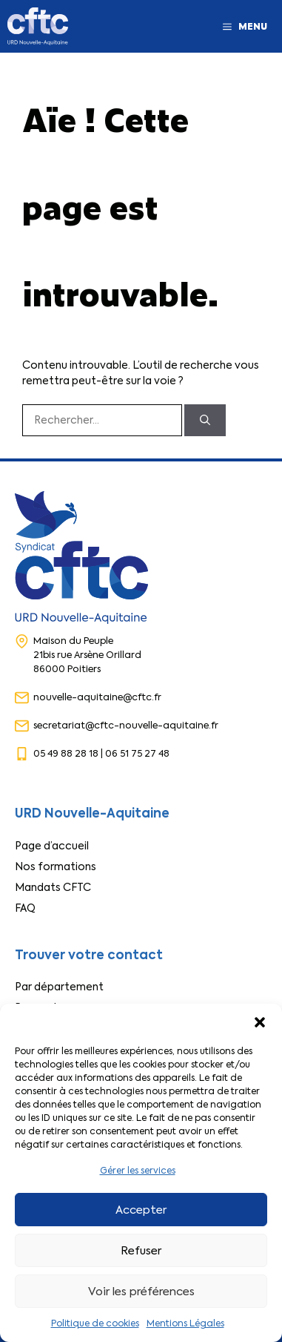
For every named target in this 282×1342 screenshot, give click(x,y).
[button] (259, 1022)
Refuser (141, 1250)
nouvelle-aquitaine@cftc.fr (97, 697)
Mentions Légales (185, 1323)
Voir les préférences (141, 1291)
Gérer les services (137, 1171)
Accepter (141, 1210)
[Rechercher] (205, 420)
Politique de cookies (95, 1323)
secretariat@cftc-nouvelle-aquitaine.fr (125, 725)
